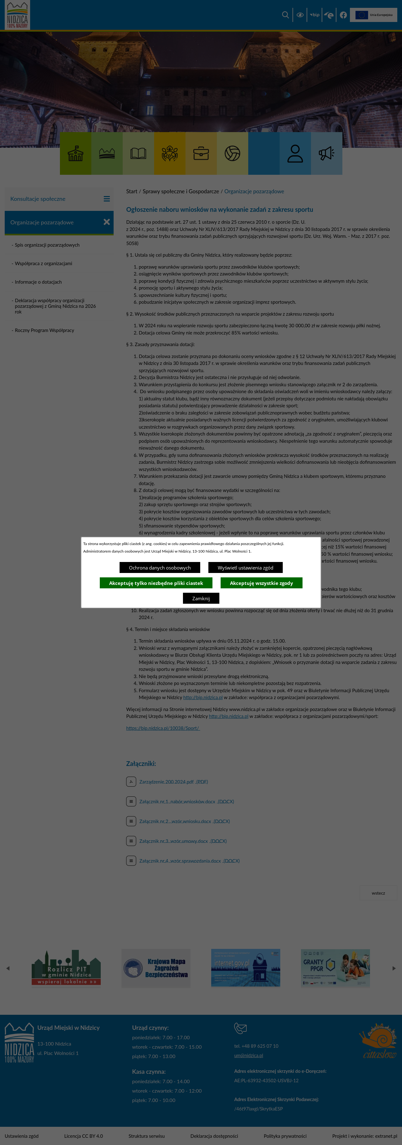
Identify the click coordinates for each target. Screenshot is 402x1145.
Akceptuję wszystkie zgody (261, 583)
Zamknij (201, 598)
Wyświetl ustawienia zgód (245, 567)
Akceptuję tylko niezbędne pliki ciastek (156, 583)
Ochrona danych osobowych (160, 567)
